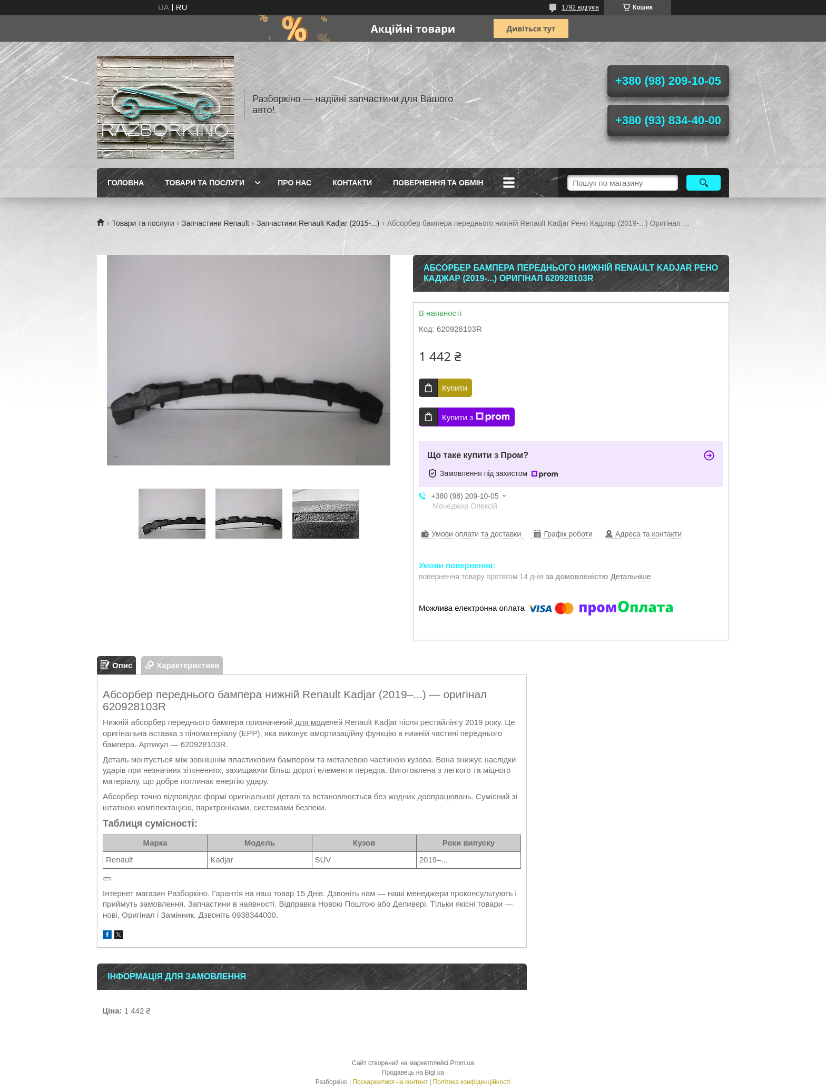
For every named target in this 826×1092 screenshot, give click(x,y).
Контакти (352, 182)
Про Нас (294, 182)
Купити (454, 387)
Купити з (476, 417)
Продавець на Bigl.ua (413, 1072)
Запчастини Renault (215, 223)
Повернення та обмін (438, 182)
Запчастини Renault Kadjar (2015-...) (318, 223)
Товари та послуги (204, 182)
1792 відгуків (580, 7)
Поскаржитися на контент (389, 1082)
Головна (125, 182)
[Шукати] (703, 183)
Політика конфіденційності (472, 1082)
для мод (309, 722)
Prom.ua (462, 1063)
